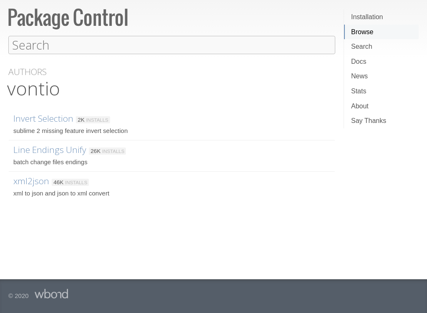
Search (361, 46)
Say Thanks (368, 120)
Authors (27, 71)
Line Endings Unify (49, 149)
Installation (367, 16)
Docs (358, 61)
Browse (362, 31)
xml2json (31, 180)
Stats (358, 91)
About (360, 106)
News (359, 76)
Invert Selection (43, 118)
